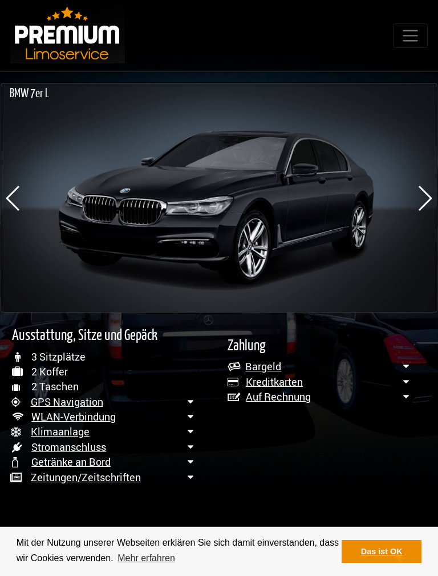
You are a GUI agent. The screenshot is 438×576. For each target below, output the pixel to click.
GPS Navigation (67, 402)
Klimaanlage (60, 431)
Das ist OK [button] (382, 551)
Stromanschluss (68, 447)
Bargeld (263, 366)
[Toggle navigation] (410, 36)
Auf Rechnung (278, 396)
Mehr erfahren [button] (146, 558)
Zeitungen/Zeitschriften (86, 477)
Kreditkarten (274, 382)
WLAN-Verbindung (73, 416)
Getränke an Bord (71, 462)
